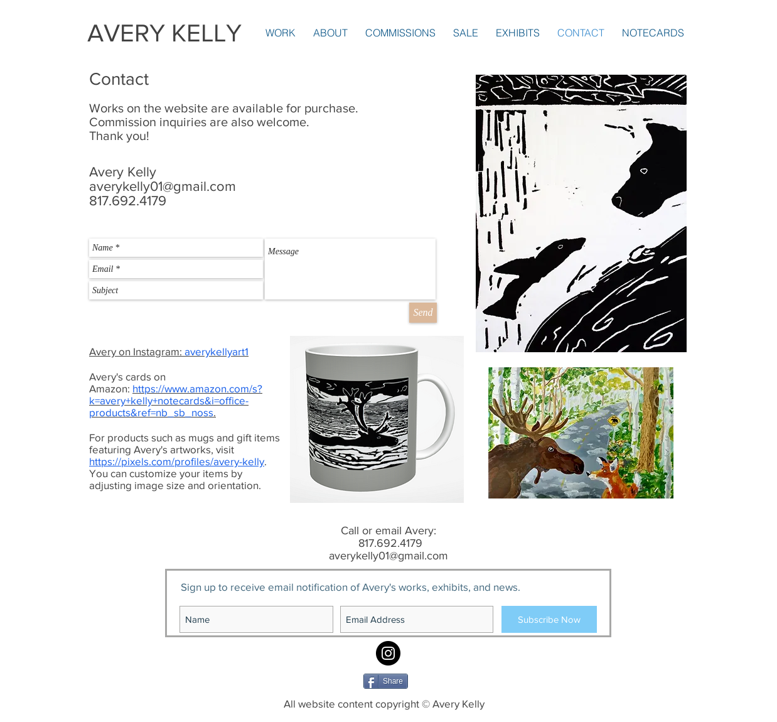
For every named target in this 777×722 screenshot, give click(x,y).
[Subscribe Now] (549, 619)
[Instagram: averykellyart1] (388, 653)
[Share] (385, 681)
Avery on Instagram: (169, 351)
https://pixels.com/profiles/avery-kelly (176, 461)
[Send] (423, 313)
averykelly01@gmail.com (162, 186)
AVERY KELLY (164, 32)
